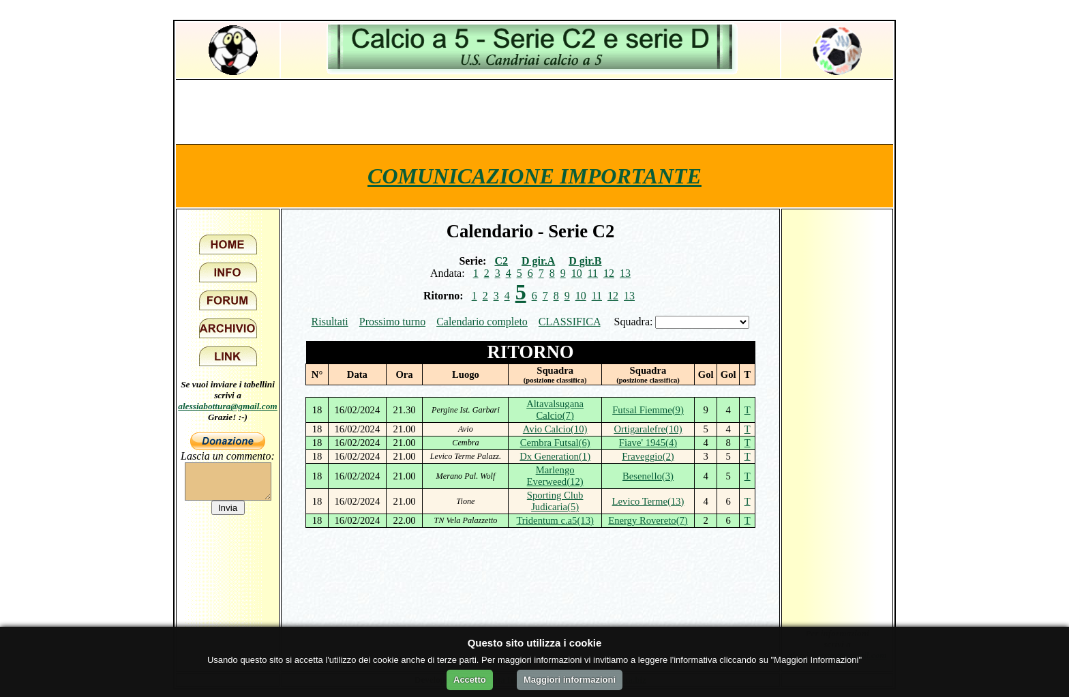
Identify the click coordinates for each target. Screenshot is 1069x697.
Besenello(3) (648, 476)
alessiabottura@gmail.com (227, 406)
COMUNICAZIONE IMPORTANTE (534, 176)
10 (576, 273)
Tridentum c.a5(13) (554, 520)
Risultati (330, 321)
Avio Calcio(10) (555, 429)
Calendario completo (482, 321)
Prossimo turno (392, 321)
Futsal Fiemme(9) (648, 409)
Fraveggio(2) (648, 456)
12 (608, 273)
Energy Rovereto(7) (648, 520)
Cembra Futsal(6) (555, 442)
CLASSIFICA (570, 321)
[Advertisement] (534, 111)
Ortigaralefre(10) (648, 429)
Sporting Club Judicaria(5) (555, 501)
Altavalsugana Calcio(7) (555, 409)
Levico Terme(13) (648, 501)
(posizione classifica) (555, 380)
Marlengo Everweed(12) (555, 475)
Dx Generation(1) (555, 456)
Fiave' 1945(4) (648, 442)
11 (593, 273)
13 (625, 273)
